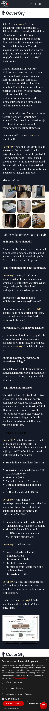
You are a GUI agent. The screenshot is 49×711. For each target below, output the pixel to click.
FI (35, 3)
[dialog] (24, 684)
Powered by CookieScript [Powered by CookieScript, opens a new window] (11, 708)
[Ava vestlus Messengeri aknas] (43, 705)
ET (30, 3)
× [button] (46, 660)
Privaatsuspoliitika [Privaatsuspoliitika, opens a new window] (20, 678)
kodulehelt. (8, 139)
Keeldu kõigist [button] (36, 703)
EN (39, 3)
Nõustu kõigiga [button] (13, 703)
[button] (24, 699)
